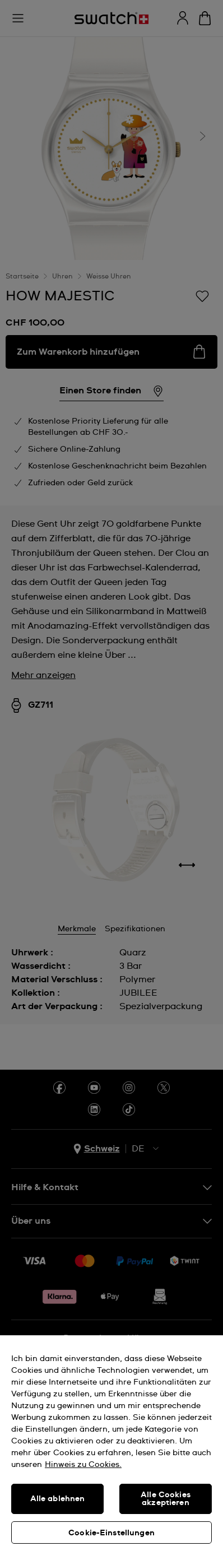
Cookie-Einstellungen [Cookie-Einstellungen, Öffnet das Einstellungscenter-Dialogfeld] (111, 1533)
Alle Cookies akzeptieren (166, 1499)
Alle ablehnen (57, 1499)
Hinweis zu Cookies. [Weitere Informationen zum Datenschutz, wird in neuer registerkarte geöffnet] (83, 1465)
